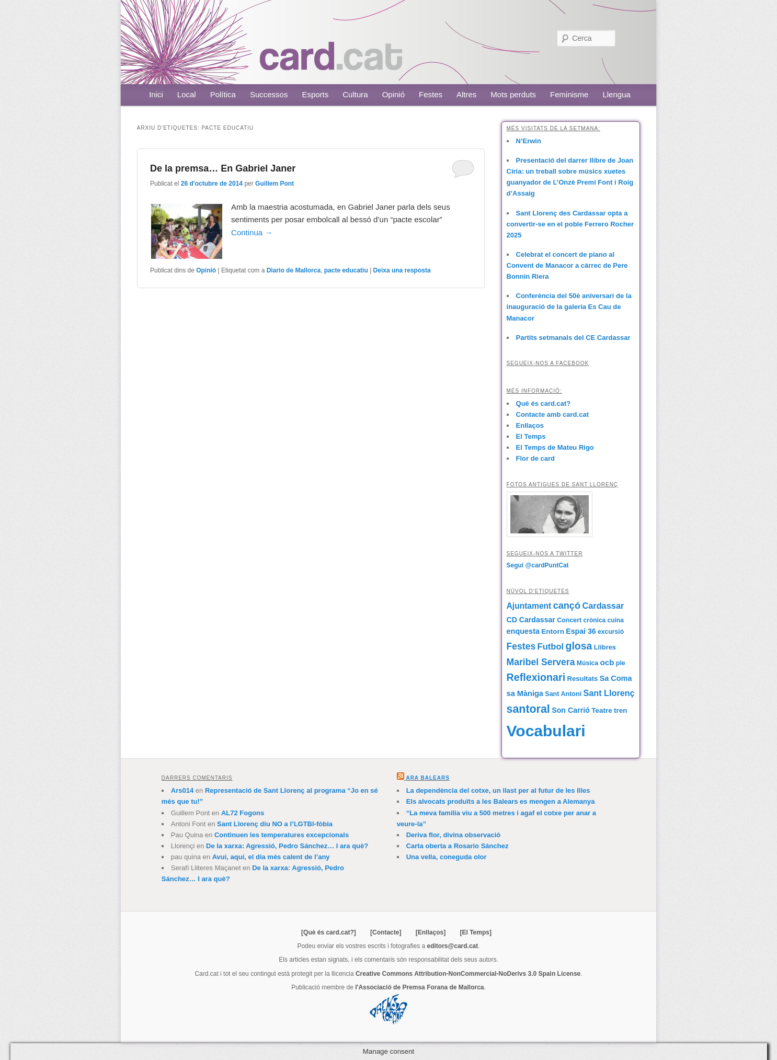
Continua (251, 232)
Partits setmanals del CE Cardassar (573, 337)
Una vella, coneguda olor (446, 857)
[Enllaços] (430, 932)
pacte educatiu (346, 270)
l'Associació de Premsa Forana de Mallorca (419, 987)
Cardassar (603, 605)
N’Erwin (528, 141)
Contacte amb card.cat (552, 414)
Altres (466, 94)
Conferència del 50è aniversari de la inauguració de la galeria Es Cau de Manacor (569, 307)
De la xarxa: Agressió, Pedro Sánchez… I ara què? (287, 846)
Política (223, 94)
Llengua (616, 94)
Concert (569, 620)
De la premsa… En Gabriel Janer (222, 168)
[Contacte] (385, 932)
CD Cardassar (531, 620)
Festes (430, 94)
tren (620, 710)
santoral (528, 709)
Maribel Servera (541, 662)
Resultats (582, 678)
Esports (315, 94)
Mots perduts (513, 94)
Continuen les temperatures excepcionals (281, 835)
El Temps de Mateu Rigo (555, 447)
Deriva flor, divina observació (453, 835)
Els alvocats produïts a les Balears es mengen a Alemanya (500, 801)
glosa (578, 646)
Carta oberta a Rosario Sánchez (457, 846)
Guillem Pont (274, 183)
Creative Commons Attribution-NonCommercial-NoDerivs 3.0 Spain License (468, 973)
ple (620, 663)
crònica (595, 620)
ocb (607, 662)
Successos (269, 94)
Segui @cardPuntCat (538, 565)
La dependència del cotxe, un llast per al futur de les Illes (498, 790)
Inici (156, 94)
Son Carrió (571, 710)
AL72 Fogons (242, 813)
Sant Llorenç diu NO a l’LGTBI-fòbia (275, 824)
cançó (566, 605)
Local (186, 94)
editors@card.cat (452, 946)
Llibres (605, 647)
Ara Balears (427, 778)
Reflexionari (536, 677)
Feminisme (569, 94)
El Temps (531, 436)
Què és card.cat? (543, 403)
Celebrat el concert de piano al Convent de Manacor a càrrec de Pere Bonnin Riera (567, 265)
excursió (611, 631)
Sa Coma (616, 678)
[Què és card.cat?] (328, 932)
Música (587, 663)
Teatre (601, 710)
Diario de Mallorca (294, 270)
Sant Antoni (563, 694)
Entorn (552, 631)
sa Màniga (525, 693)
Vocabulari (546, 730)
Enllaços (530, 425)
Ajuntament (529, 605)
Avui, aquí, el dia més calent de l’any (271, 857)
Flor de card (535, 458)
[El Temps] (475, 932)
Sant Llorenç (608, 693)
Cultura (355, 94)
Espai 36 (581, 631)
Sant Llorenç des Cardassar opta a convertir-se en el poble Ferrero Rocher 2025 (570, 224)
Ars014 (182, 790)
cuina (616, 620)
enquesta (523, 631)
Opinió (393, 94)
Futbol (551, 647)
